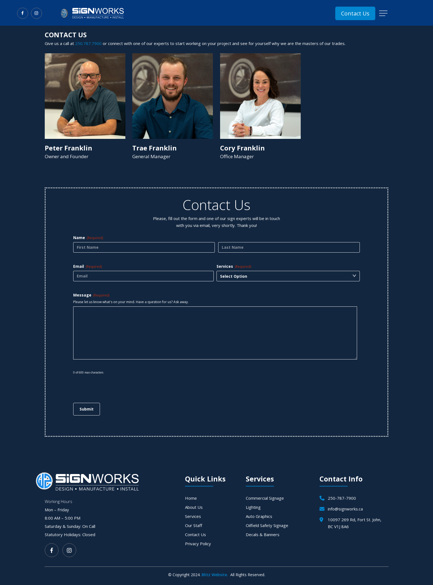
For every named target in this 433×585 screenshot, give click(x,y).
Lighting (253, 507)
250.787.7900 (88, 43)
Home (191, 498)
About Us (194, 507)
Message (91, 295)
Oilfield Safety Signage (267, 525)
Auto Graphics (259, 516)
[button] (384, 13)
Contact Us (195, 534)
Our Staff (193, 525)
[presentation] (115, 385)
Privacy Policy (198, 543)
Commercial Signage (265, 498)
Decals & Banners (262, 534)
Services (233, 266)
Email (87, 266)
